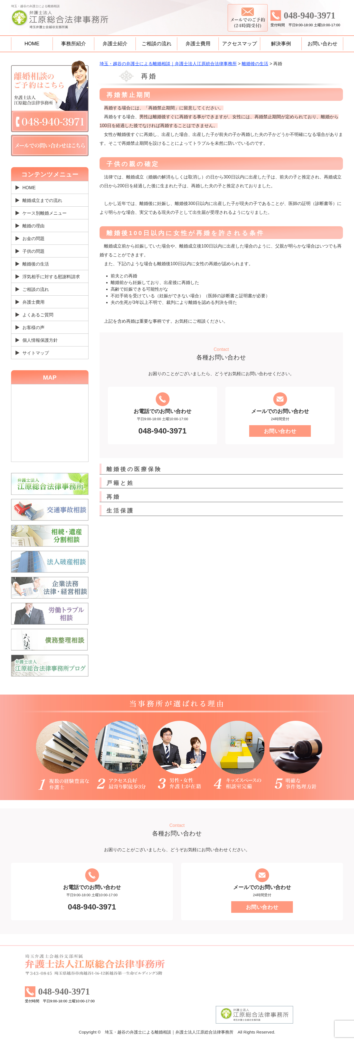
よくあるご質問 (37, 314)
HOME (32, 43)
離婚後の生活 (35, 264)
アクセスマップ (239, 43)
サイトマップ (35, 353)
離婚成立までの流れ (42, 200)
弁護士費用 (198, 43)
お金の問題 (33, 238)
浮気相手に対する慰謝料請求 (51, 276)
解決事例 (281, 43)
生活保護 (120, 511)
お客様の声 (33, 327)
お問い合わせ (322, 43)
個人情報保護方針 (40, 340)
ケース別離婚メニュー (44, 213)
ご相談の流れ (156, 43)
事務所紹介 (73, 43)
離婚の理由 (33, 226)
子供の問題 (33, 251)
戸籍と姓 (120, 483)
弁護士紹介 (115, 43)
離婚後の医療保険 (134, 469)
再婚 (113, 497)
